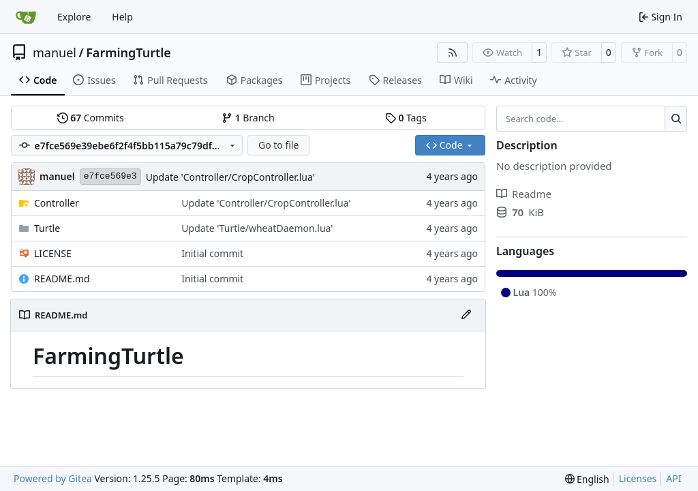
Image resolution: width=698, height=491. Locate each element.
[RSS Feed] (452, 52)
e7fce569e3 (110, 176)
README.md (62, 278)
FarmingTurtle (128, 52)
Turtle (47, 228)
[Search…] (676, 119)
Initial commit (212, 253)
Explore (74, 16)
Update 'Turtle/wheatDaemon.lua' (257, 228)
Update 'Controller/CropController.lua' (230, 176)
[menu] (587, 479)
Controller (56, 202)
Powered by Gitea (53, 478)
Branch (248, 117)
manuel (54, 52)
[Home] (26, 17)
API (673, 478)
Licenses (638, 478)
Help (122, 16)
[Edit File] (466, 315)
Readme (523, 193)
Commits (90, 117)
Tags (406, 117)
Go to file (278, 144)
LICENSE (53, 253)
